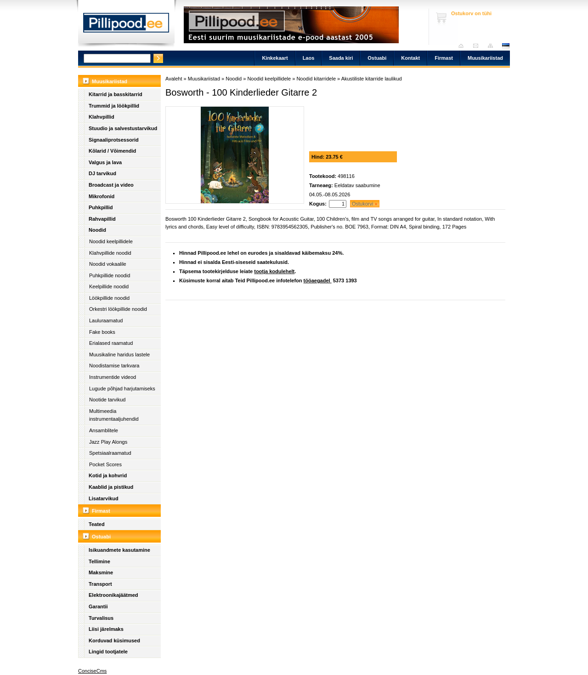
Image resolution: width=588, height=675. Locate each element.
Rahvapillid (102, 219)
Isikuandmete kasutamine (119, 550)
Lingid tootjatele (108, 651)
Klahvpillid (101, 117)
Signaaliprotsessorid (114, 140)
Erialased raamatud (111, 343)
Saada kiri (478, 45)
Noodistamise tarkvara (114, 365)
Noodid (97, 230)
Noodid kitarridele (316, 78)
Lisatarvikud (104, 498)
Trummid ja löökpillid (114, 106)
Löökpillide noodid (109, 298)
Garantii (98, 606)
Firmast (444, 58)
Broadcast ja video (111, 185)
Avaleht (463, 45)
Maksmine (101, 572)
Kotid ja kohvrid (108, 475)
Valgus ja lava (105, 162)
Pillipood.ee (126, 25)
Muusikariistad (485, 58)
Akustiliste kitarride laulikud (371, 78)
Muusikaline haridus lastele (119, 354)
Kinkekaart (275, 58)
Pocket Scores (105, 464)
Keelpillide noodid (109, 286)
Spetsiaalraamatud (110, 453)
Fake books (102, 332)
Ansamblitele (103, 430)
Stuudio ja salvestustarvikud (123, 128)
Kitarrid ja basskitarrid (115, 94)
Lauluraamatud (106, 320)
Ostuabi (377, 58)
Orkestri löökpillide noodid (118, 309)
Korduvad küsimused (114, 640)
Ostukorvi (365, 203)
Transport (100, 584)
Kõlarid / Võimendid (112, 151)
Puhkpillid (101, 207)
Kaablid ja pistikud (111, 487)
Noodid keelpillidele (111, 241)
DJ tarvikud (102, 173)
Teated (97, 524)
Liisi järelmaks (106, 629)
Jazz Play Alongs (108, 442)
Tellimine (99, 561)
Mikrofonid (101, 196)
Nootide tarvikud (107, 399)
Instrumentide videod (112, 377)
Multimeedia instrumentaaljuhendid (114, 415)
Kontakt (410, 58)
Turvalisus (101, 618)
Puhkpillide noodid (109, 275)
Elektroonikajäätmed (113, 595)
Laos (309, 58)
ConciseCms (92, 671)
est (505, 45)
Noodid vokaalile (107, 264)
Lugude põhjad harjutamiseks (122, 388)
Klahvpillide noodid (110, 253)
